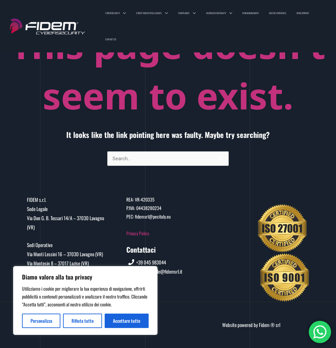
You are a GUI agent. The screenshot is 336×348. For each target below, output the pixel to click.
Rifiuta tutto (83, 320)
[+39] (147, 262)
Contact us (321, 15)
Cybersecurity (149, 15)
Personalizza (41, 320)
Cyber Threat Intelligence (180, 15)
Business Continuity (236, 15)
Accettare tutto (126, 320)
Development (305, 15)
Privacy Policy (137, 233)
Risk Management (265, 15)
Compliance (209, 15)
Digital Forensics (286, 15)
